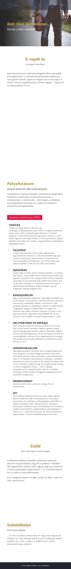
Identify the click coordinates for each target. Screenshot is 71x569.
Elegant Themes (31, 565)
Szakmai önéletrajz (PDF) (24, 217)
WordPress (45, 565)
